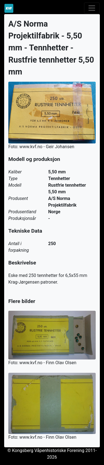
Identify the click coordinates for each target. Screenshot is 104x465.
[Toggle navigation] (92, 8)
